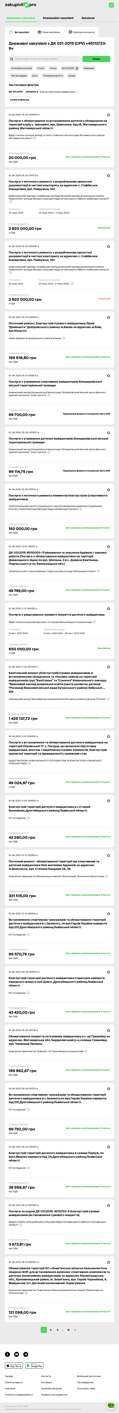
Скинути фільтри (19, 99)
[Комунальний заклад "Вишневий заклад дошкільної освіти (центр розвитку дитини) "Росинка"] (59, 699)
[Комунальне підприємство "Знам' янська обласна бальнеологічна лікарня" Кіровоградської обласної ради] (59, 1291)
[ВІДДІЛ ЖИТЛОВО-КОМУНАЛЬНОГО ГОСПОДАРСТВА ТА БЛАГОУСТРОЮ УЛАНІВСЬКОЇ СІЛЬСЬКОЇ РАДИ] (59, 762)
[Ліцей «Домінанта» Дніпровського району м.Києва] (37, 338)
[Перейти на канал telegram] (25, 1354)
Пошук (96, 59)
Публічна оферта (14, 1382)
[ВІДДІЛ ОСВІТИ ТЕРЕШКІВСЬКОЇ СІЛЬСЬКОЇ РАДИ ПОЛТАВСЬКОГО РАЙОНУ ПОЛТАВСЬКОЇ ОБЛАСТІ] (59, 1223)
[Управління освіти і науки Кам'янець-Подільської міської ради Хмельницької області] (54, 571)
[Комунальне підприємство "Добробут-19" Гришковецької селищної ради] (48, 1051)
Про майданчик (85, 1382)
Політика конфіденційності (19, 1394)
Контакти (46, 1376)
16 (68, 1329)
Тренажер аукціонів (51, 1388)
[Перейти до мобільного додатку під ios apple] (14, 1365)
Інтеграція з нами (86, 1388)
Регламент (46, 1382)
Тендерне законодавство (54, 1394)
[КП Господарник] (19, 818)
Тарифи (9, 1376)
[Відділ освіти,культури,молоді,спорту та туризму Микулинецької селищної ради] (52, 622)
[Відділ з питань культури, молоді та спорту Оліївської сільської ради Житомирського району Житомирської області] (59, 136)
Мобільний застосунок (89, 1376)
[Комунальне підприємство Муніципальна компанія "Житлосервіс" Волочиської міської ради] (58, 876)
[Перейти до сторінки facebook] (7, 1354)
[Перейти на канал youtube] (16, 1354)
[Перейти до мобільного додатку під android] (34, 1365)
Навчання (10, 1388)
